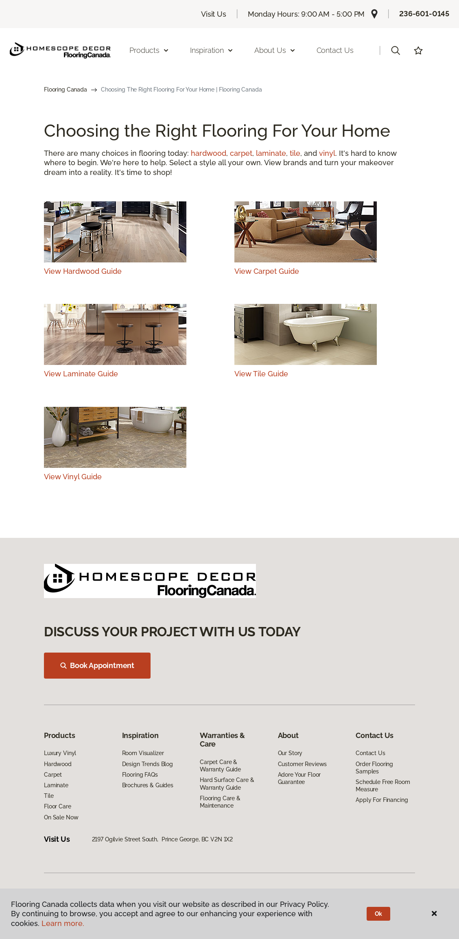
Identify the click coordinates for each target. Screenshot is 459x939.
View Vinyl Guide (73, 476)
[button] (395, 50)
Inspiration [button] (212, 50)
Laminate (56, 785)
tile (295, 153)
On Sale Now (61, 817)
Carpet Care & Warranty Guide (220, 766)
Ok (378, 914)
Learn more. (63, 923)
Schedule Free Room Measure (383, 786)
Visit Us (213, 14)
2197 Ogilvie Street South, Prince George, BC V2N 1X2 (162, 839)
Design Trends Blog (147, 764)
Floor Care (57, 806)
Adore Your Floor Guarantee (299, 778)
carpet (241, 153)
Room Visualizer (143, 753)
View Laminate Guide (81, 373)
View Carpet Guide (266, 271)
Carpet (53, 774)
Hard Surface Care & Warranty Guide (227, 784)
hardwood (208, 153)
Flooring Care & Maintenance (220, 802)
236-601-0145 (424, 13)
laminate (271, 153)
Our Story (290, 753)
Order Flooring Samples (374, 768)
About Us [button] (275, 50)
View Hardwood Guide (83, 271)
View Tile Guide (261, 373)
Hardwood (58, 764)
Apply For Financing (382, 800)
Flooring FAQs (140, 774)
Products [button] (149, 50)
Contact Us (335, 50)
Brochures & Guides (147, 785)
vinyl (327, 153)
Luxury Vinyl (60, 753)
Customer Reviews (302, 764)
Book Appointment (97, 665)
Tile (48, 796)
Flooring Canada (65, 89)
